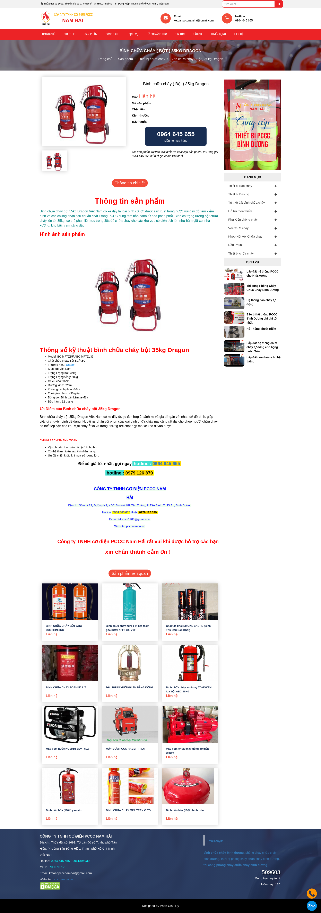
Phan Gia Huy (169, 905)
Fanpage (216, 840)
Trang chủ (48, 34)
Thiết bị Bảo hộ (238, 194)
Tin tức (180, 34)
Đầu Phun (235, 245)
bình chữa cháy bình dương (223, 852)
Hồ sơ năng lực (157, 34)
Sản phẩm (91, 34)
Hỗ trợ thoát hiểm (240, 211)
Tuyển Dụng (218, 34)
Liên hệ (238, 34)
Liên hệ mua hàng (176, 136)
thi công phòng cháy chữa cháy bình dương (235, 865)
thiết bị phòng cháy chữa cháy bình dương (250, 858)
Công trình (113, 34)
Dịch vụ (133, 34)
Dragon (70, 364)
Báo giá (197, 34)
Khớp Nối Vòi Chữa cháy (245, 236)
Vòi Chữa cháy (238, 228)
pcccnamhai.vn (62, 879)
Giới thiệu (70, 34)
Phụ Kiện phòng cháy (243, 219)
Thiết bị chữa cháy (241, 253)
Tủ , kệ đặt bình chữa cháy (246, 202)
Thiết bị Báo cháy (240, 185)
